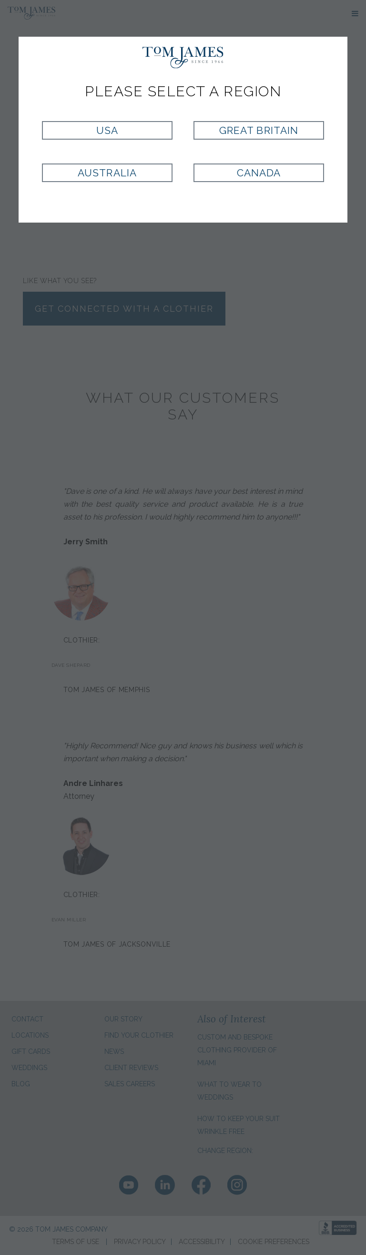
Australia (107, 173)
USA (107, 130)
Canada (259, 173)
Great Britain (258, 130)
